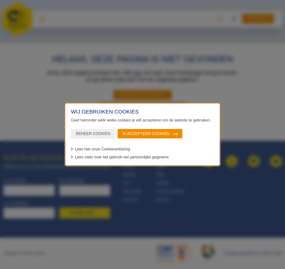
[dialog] (142, 134)
